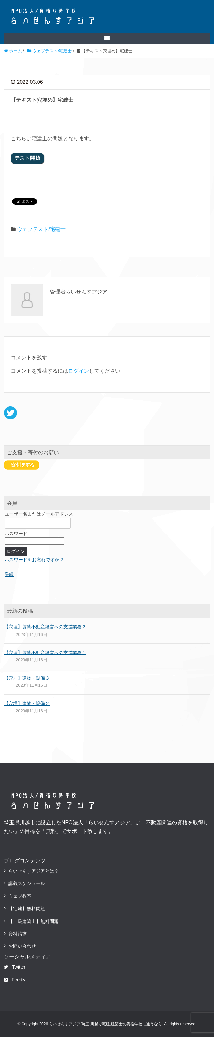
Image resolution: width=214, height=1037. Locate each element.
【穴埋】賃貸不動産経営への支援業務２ (45, 626)
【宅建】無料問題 (26, 908)
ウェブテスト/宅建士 (41, 229)
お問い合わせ (22, 946)
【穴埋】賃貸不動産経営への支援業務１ (45, 652)
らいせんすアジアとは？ (33, 871)
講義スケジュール (26, 883)
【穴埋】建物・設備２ (27, 703)
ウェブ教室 (19, 896)
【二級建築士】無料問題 (33, 921)
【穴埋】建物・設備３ (27, 678)
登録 (9, 574)
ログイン (78, 371)
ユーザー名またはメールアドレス (39, 514)
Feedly (14, 979)
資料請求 (17, 933)
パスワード (16, 533)
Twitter (14, 966)
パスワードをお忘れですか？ (34, 559)
